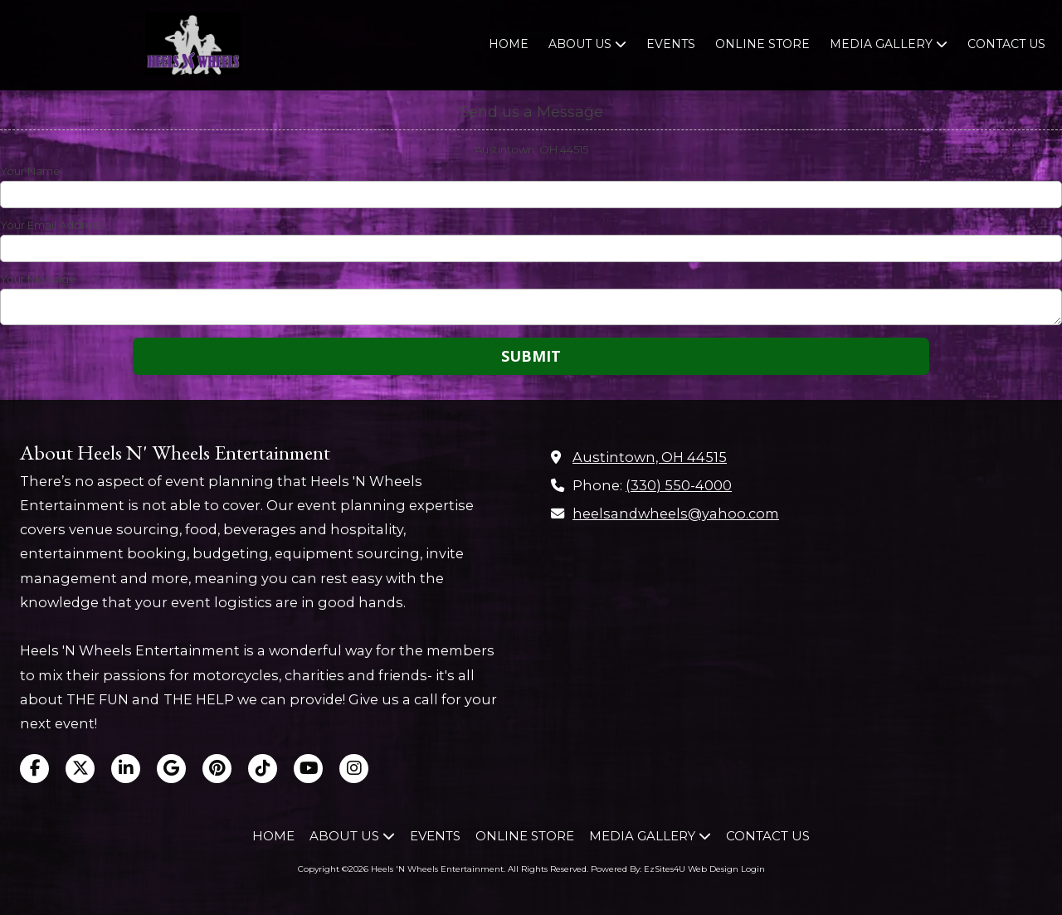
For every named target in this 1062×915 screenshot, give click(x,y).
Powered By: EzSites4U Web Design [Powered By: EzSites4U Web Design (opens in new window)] (664, 869)
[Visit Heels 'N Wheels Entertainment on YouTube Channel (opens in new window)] (308, 768)
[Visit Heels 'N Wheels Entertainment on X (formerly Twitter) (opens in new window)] (80, 768)
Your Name (30, 171)
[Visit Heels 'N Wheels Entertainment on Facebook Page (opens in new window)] (34, 768)
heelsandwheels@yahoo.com (675, 513)
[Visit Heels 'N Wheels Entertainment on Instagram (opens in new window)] (353, 768)
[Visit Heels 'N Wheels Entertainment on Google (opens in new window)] (171, 768)
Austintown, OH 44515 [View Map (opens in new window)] (649, 457)
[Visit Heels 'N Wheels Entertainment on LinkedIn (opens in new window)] (125, 768)
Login (753, 869)
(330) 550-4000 (679, 485)
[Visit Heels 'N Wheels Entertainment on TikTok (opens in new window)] (262, 768)
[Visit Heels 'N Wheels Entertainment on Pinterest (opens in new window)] (216, 768)
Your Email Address (51, 224)
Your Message (38, 278)
